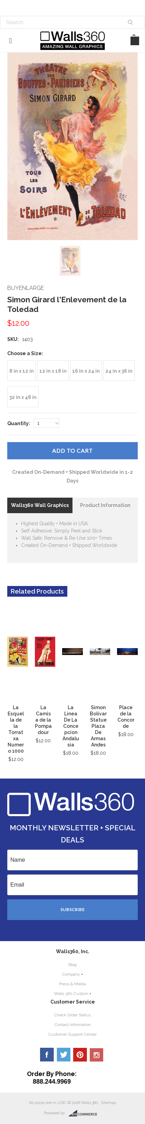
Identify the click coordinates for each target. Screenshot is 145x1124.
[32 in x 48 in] (23, 397)
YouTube (97, 1055)
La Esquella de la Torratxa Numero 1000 (16, 729)
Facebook (47, 1055)
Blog (72, 964)
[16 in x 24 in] (86, 370)
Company (71, 974)
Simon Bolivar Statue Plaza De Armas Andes (98, 726)
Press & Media (72, 983)
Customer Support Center (72, 1034)
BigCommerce (84, 1113)
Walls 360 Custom (71, 993)
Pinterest (80, 1055)
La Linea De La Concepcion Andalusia (70, 726)
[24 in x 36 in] (119, 370)
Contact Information (73, 1024)
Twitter (63, 1055)
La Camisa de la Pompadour (43, 720)
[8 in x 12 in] (21, 370)
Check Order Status (72, 1015)
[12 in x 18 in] (53, 370)
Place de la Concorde (125, 717)
